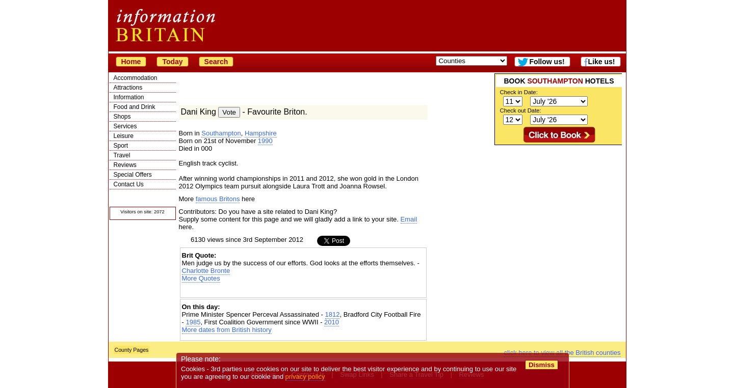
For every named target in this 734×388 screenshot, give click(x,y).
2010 (331, 322)
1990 (265, 141)
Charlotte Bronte (206, 270)
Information (129, 97)
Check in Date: (519, 92)
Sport (121, 145)
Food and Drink (134, 106)
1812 (332, 314)
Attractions (128, 87)
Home (131, 62)
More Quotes (201, 278)
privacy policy (305, 376)
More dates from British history (227, 330)
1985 (193, 322)
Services (125, 126)
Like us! (601, 62)
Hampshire (261, 133)
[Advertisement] (558, 208)
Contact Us (129, 184)
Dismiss (542, 365)
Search (216, 62)
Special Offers (133, 174)
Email (409, 219)
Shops (122, 116)
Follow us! (546, 62)
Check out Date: (520, 110)
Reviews (125, 165)
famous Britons (218, 199)
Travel (122, 155)
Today (172, 62)
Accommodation (136, 77)
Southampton (221, 133)
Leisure (124, 136)
